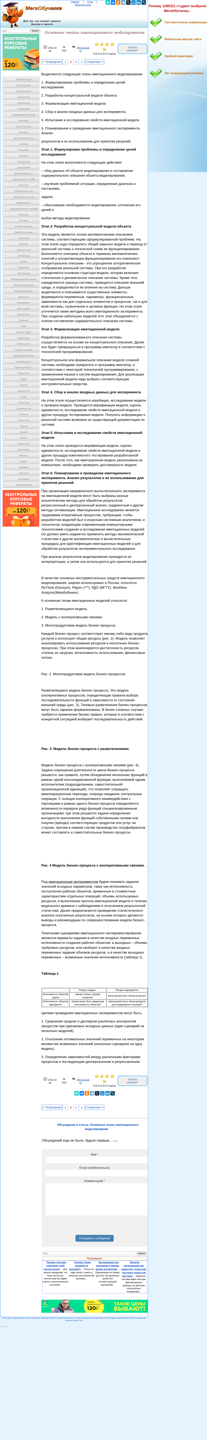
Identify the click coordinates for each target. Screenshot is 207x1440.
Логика (23, 261)
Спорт (24, 397)
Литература (24, 256)
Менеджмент (23, 303)
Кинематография (24, 226)
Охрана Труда (24, 332)
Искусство (24, 214)
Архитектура (23, 103)
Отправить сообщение (94, 1238)
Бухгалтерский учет (24, 138)
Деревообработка (24, 173)
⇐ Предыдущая (52, 61)
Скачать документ (132, 49)
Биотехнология (23, 126)
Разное (23, 385)
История (23, 220)
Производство (24, 361)
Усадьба (23, 432)
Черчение (24, 467)
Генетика (23, 144)
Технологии (24, 420)
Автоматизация (23, 79)
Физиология (24, 444)
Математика (23, 273)
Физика (23, 438)
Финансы (23, 455)
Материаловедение (24, 285)
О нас (90, 2)
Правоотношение (24, 350)
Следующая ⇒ (94, 61)
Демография (23, 167)
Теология (23, 414)
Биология (23, 120)
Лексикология (24, 250)
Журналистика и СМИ (23, 179)
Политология (23, 344)
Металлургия (23, 308)
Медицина (23, 297)
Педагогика (24, 338)
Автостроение (24, 85)
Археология (24, 97)
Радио (24, 379)
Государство (23, 161)
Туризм (23, 426)
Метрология (24, 314)
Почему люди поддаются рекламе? (80, 1266)
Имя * (94, 1154)
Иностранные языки (23, 197)
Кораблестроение (24, 232)
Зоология (23, 185)
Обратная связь (83, 5)
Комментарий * (94, 1181)
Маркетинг (23, 267)
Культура (23, 244)
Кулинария (23, 238)
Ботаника (23, 132)
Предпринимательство (23, 114)
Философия (24, 449)
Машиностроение (24, 291)
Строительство (23, 408)
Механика (24, 320)
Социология (24, 391)
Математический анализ (23, 279)
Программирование (24, 355)
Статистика (23, 402)
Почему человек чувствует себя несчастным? (55, 1266)
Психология (24, 373)
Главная (75, 2)
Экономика (23, 479)
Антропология (24, 91)
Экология (23, 473)
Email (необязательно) (94, 1167)
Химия (23, 461)
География (23, 150)
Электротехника (23, 485)
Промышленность (24, 367)
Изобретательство (23, 191)
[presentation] (73, 1226)
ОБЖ (23, 326)
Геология (23, 156)
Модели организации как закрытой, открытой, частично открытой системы (133, 1269)
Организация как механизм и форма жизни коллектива (107, 1266)
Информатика (24, 203)
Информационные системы (24, 208)
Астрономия (23, 109)
